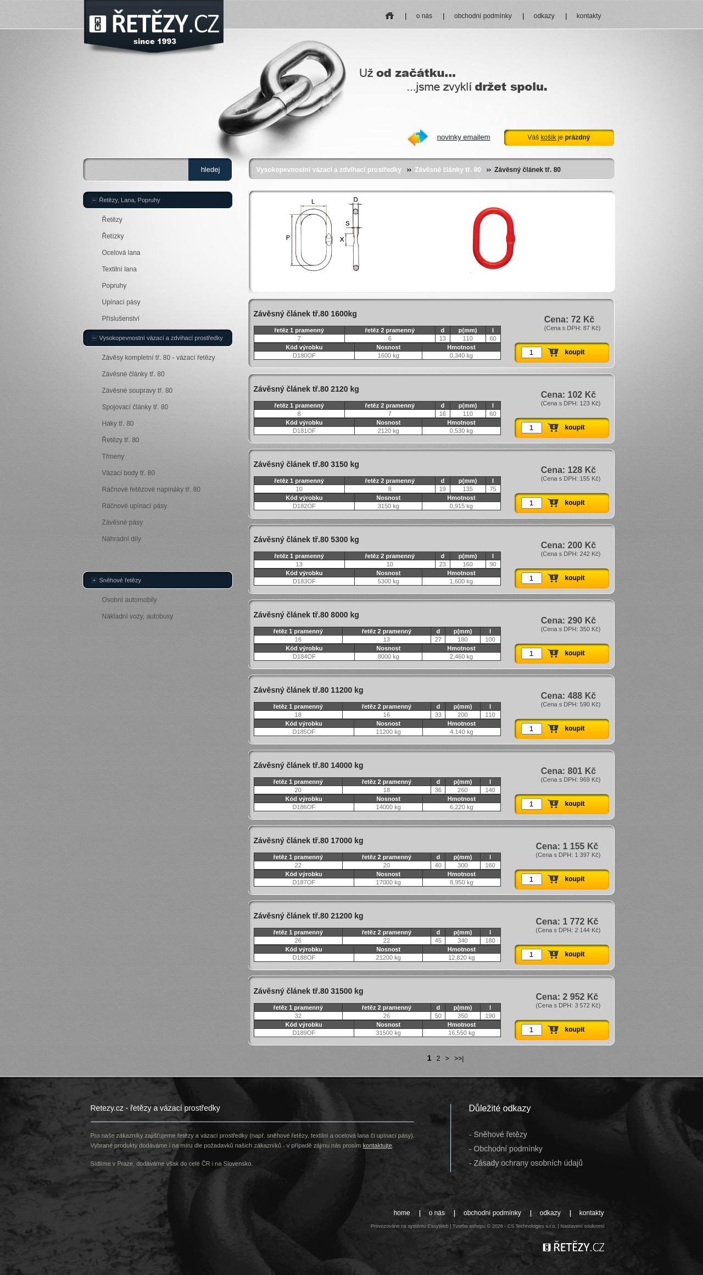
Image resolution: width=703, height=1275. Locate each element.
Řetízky (113, 236)
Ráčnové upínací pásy (135, 506)
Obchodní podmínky (508, 1148)
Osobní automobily (129, 600)
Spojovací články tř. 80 (135, 407)
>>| (459, 1058)
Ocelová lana (121, 253)
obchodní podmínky (483, 16)
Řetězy (112, 220)
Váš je (558, 137)
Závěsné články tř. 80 (448, 170)
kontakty (589, 16)
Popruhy (114, 285)
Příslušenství (121, 318)
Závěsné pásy (122, 522)
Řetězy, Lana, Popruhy (129, 200)
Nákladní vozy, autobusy (138, 616)
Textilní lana (119, 269)
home (389, 12)
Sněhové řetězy (120, 580)
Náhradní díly (121, 539)
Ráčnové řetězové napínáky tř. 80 (151, 489)
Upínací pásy (121, 302)
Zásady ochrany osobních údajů (528, 1163)
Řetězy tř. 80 (121, 440)
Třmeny (113, 456)
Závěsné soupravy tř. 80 (137, 390)
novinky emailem (463, 137)
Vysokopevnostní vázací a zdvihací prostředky (328, 170)
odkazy (544, 16)
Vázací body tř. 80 (128, 473)
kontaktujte (377, 1145)
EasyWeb (437, 1226)
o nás (424, 16)
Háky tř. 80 (118, 423)
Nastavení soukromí (582, 1226)
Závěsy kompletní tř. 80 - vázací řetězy (158, 357)
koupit (575, 352)
